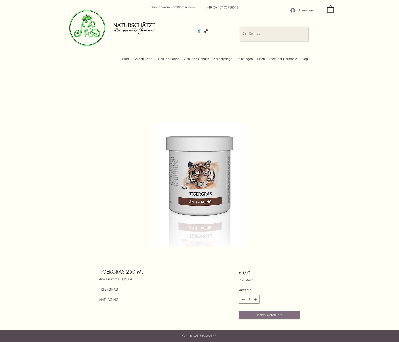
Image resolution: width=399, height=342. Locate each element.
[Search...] (274, 34)
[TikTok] (199, 31)
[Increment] (256, 299)
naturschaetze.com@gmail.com (172, 7)
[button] (330, 9)
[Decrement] (243, 299)
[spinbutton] (249, 299)
